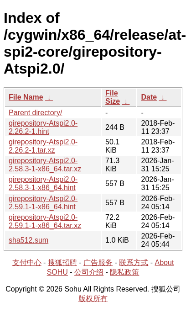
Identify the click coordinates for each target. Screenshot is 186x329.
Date (149, 97)
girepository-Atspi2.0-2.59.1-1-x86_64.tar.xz (45, 221)
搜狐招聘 (62, 262)
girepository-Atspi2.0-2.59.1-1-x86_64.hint (43, 203)
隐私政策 (124, 272)
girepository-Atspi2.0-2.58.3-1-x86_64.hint (43, 183)
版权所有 (93, 298)
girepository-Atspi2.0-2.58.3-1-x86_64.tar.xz (45, 165)
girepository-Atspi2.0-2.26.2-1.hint (43, 127)
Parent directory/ (35, 113)
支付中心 (26, 262)
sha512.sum (28, 240)
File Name (26, 97)
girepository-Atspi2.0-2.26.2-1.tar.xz (43, 146)
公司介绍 (88, 272)
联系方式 (133, 262)
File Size (112, 97)
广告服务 (98, 262)
